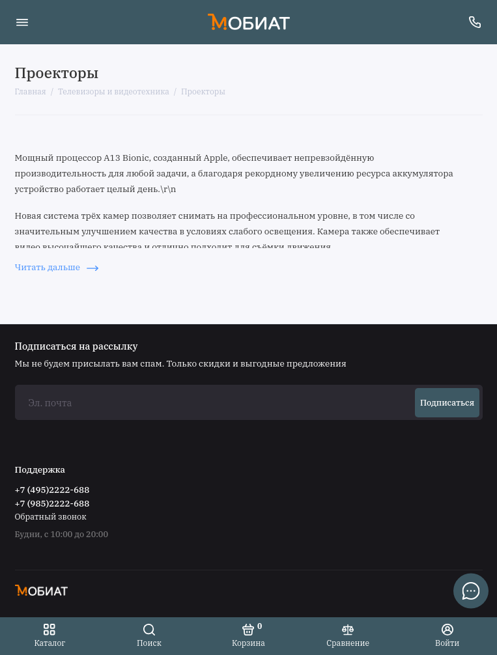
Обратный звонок (51, 516)
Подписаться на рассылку (76, 346)
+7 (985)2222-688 (52, 503)
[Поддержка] (475, 22)
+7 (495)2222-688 (52, 489)
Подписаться (447, 402)
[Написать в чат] (471, 590)
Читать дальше (57, 267)
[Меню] (22, 22)
